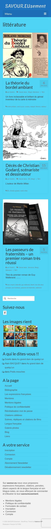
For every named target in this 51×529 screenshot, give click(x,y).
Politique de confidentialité (17, 407)
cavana (27, 106)
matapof (32, 106)
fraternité (18, 285)
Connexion (10, 511)
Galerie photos (12, 428)
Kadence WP (38, 521)
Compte (9, 514)
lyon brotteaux (16, 287)
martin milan (23, 191)
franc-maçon (11, 285)
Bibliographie (11, 390)
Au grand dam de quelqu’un (30, 359)
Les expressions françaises (18, 394)
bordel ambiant (11, 106)
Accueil (8, 386)
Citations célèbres (13, 415)
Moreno (38, 106)
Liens (7, 436)
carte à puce (20, 106)
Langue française (13, 424)
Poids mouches (17, 372)
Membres (9, 398)
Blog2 (30, 92)
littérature (36, 92)
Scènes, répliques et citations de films (23, 419)
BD (29, 179)
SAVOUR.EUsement (25, 6)
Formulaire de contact (16, 506)
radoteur (43, 106)
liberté (32, 285)
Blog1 (37, 267)
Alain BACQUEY (13, 363)
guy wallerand (25, 285)
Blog (7, 432)
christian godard (14, 191)
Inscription (10, 509)
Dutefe (12, 92)
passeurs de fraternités (28, 287)
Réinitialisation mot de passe (19, 411)
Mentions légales (13, 402)
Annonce (31, 267)
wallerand (38, 287)
